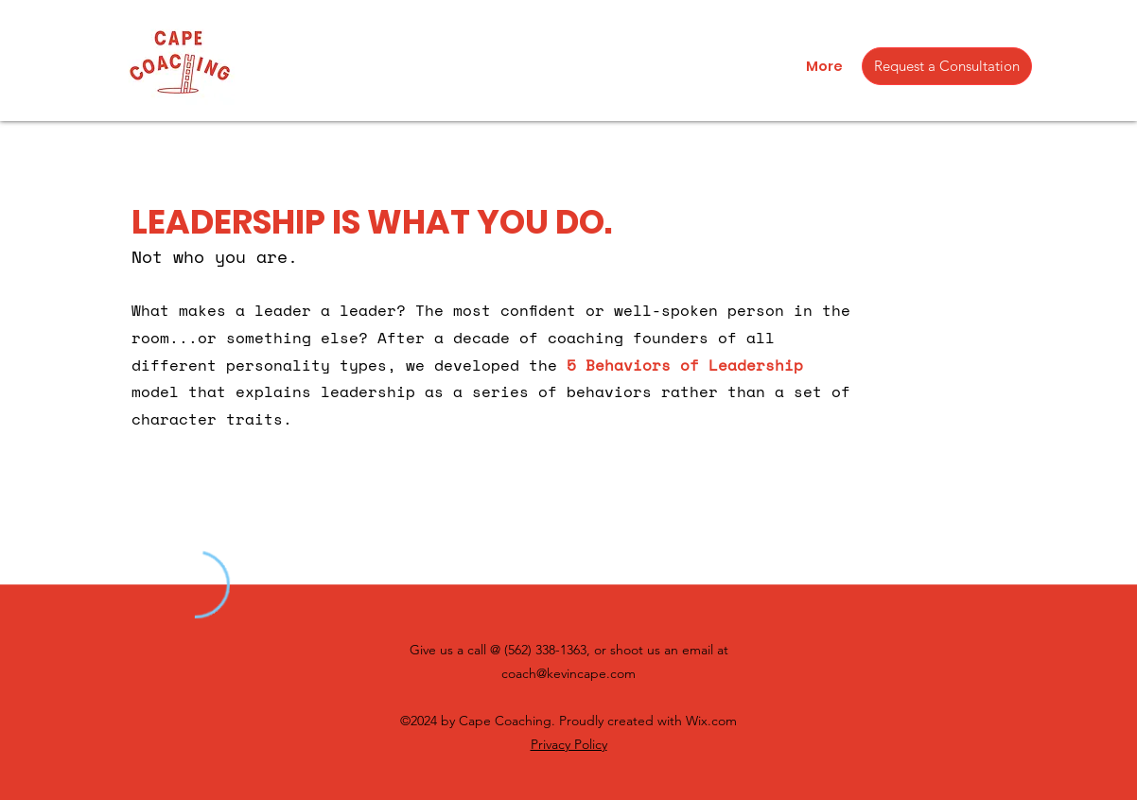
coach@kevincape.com (568, 673)
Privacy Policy (569, 744)
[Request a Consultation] (947, 66)
